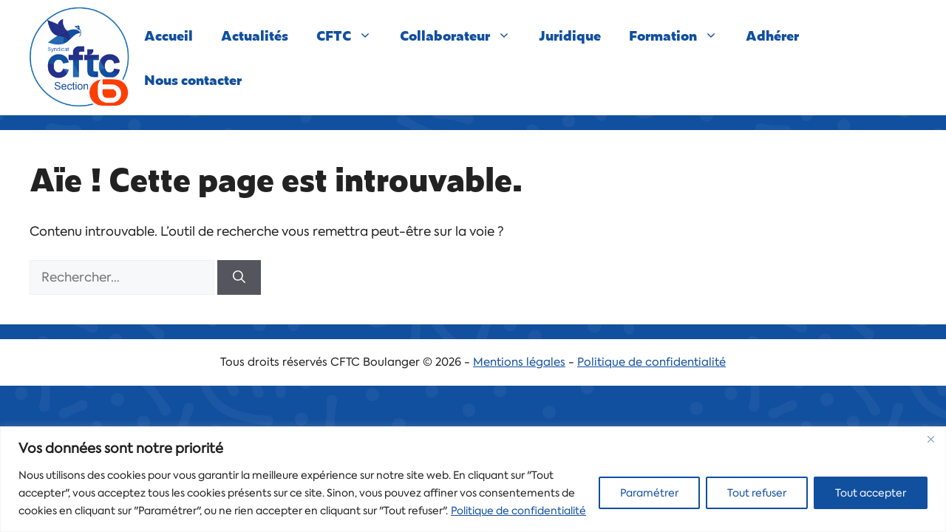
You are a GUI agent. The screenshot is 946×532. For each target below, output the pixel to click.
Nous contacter (193, 79)
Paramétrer (649, 492)
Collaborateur (462, 35)
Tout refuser (756, 492)
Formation (680, 35)
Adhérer (772, 35)
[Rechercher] (239, 278)
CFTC (351, 35)
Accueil (168, 35)
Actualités (254, 35)
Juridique (570, 35)
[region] (473, 479)
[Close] (930, 439)
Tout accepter (870, 492)
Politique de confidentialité (518, 510)
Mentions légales (519, 362)
